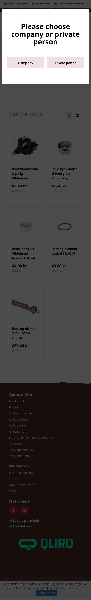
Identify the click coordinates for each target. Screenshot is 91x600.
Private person (65, 63)
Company (25, 63)
